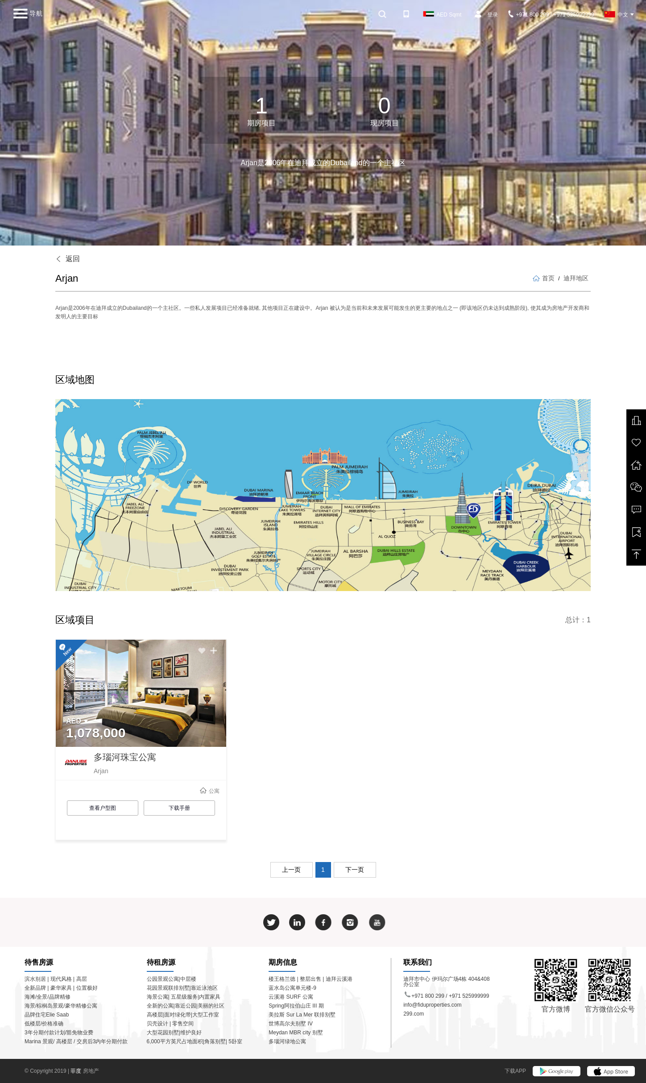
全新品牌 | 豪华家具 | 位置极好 (61, 988)
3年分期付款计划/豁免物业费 (59, 1032)
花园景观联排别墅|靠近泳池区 (182, 988)
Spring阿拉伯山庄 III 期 (296, 1006)
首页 (544, 278)
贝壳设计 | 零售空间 (170, 1024)
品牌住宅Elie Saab (47, 1015)
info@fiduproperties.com (432, 1005)
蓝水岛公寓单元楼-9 (292, 988)
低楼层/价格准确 (44, 1024)
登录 (492, 15)
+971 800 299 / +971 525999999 (551, 15)
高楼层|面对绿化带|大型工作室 (183, 1015)
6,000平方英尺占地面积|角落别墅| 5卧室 (194, 1041)
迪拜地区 (575, 278)
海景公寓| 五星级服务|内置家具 (184, 997)
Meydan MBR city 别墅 (296, 1032)
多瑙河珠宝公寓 (125, 757)
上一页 (291, 869)
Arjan (101, 771)
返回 (67, 258)
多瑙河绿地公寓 (287, 1041)
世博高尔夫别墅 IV (291, 1024)
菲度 (76, 1071)
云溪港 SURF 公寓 (291, 997)
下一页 (354, 869)
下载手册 (179, 808)
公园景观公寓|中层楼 (171, 979)
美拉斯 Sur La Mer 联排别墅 (302, 1015)
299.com (413, 1014)
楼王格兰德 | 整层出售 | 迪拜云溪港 (310, 979)
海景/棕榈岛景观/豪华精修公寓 (61, 1006)
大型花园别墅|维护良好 (174, 1032)
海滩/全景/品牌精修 (47, 997)
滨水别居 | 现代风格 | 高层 (56, 979)
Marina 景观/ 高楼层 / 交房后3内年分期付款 (76, 1041)
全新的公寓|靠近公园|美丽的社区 (185, 1006)
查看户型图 (102, 808)
